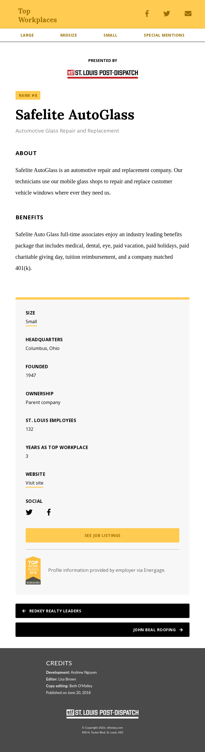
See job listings (103, 535)
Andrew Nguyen (84, 672)
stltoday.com (115, 727)
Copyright (91, 727)
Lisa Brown (67, 679)
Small (31, 321)
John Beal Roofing (158, 629)
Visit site (34, 483)
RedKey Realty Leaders (51, 610)
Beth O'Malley (80, 686)
